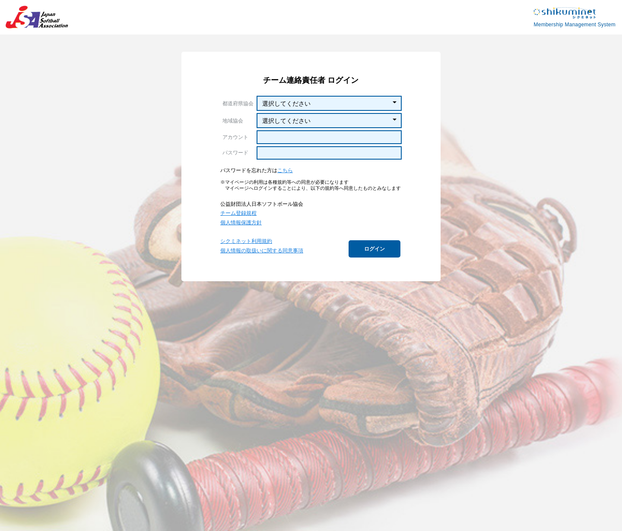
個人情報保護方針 (241, 223)
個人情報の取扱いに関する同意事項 (261, 251)
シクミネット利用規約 (246, 241)
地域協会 (232, 121)
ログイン (374, 249)
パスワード (235, 153)
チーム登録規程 (238, 213)
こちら (285, 170)
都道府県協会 (238, 104)
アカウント (235, 137)
